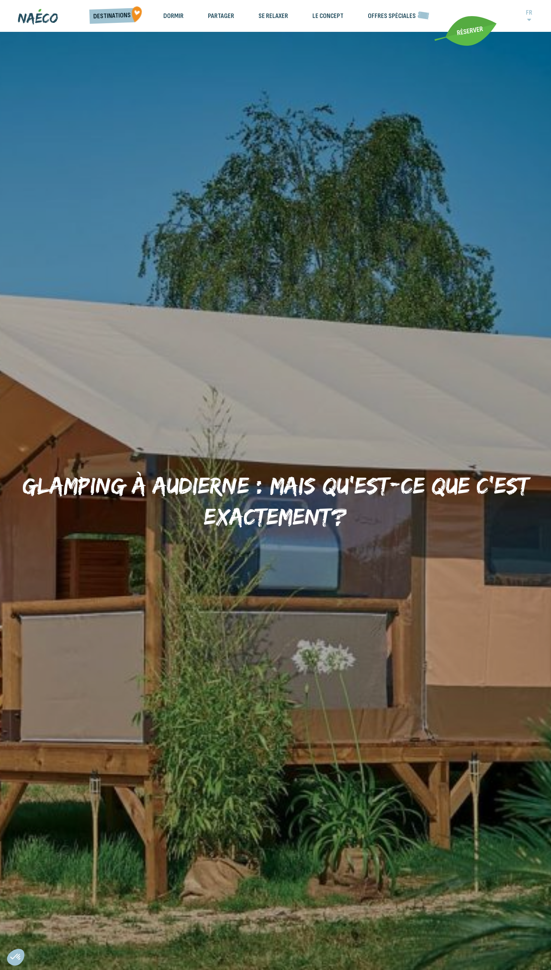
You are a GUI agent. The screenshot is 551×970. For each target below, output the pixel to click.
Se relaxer (273, 16)
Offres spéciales (392, 16)
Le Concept (327, 16)
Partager (221, 16)
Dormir (173, 16)
